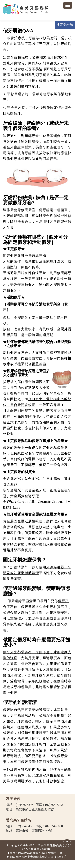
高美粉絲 (65, 24)
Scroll (67, 843)
